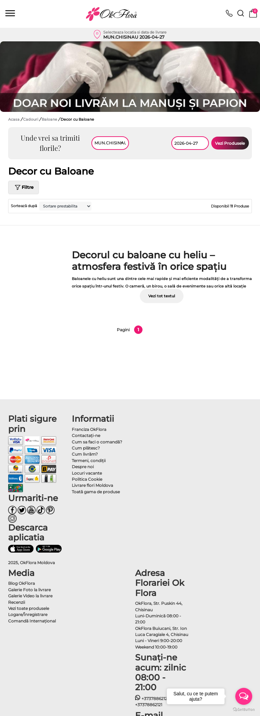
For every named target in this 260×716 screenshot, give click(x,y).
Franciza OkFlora (89, 429)
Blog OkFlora (21, 583)
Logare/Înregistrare (27, 614)
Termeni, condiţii (89, 460)
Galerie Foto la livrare (29, 589)
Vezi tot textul (161, 296)
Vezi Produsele (230, 143)
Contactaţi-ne (86, 435)
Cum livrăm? (85, 454)
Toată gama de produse (96, 491)
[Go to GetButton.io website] (244, 709)
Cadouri (31, 119)
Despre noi (83, 466)
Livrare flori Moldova (92, 485)
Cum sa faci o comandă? (97, 441)
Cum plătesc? (86, 448)
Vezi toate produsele (28, 608)
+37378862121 (152, 698)
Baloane (50, 119)
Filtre (24, 187)
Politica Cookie (87, 479)
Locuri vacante (87, 473)
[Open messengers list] (243, 696)
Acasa (14, 119)
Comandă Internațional (32, 620)
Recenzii (16, 602)
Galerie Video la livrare (30, 595)
